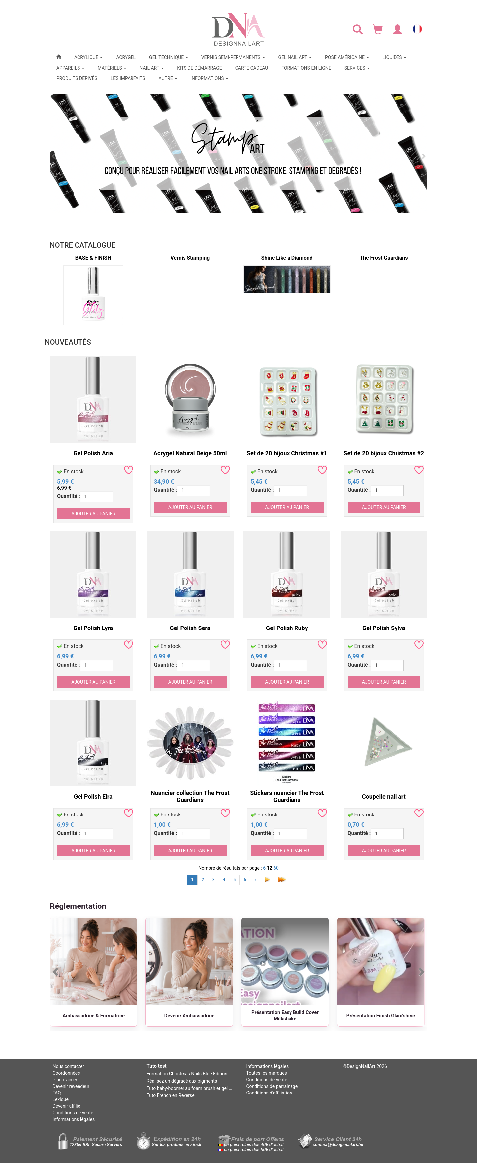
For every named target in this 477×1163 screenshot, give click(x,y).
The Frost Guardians (384, 258)
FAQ (56, 1092)
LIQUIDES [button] (394, 57)
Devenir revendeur (70, 1086)
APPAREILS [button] (70, 67)
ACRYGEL (126, 57)
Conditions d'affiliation (269, 1092)
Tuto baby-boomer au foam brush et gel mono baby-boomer (190, 1088)
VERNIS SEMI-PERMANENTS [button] (233, 57)
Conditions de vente (72, 1112)
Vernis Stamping (190, 258)
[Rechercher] (357, 29)
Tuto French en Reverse (171, 1095)
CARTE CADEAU (251, 67)
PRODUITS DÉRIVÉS (76, 78)
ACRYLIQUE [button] (88, 57)
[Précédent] (56, 971)
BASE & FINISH (93, 258)
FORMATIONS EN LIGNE (306, 67)
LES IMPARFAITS (128, 78)
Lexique (60, 1099)
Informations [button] (209, 78)
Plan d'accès (65, 1079)
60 (276, 868)
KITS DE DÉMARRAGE (199, 67)
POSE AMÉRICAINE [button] (347, 57)
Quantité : (68, 496)
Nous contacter (68, 1066)
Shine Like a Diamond (287, 258)
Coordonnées (66, 1073)
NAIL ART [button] (151, 67)
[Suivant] (421, 971)
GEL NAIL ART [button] (295, 57)
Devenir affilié (66, 1106)
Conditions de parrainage (272, 1086)
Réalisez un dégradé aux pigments (182, 1081)
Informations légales (73, 1119)
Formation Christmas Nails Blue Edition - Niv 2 (190, 1073)
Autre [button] (168, 78)
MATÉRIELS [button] (112, 67)
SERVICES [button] (357, 67)
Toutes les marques (266, 1073)
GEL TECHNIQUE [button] (168, 57)
